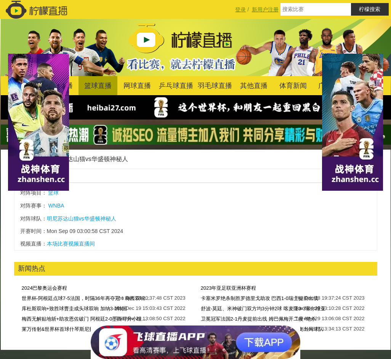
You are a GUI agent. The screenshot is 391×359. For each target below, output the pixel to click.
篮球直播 (98, 85)
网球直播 (137, 85)
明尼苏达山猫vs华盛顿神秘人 (88, 159)
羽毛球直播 (215, 85)
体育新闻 (293, 85)
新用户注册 (265, 9)
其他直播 (254, 85)
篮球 (53, 193)
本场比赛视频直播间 (71, 244)
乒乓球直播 (176, 85)
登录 (240, 9)
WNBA (56, 206)
